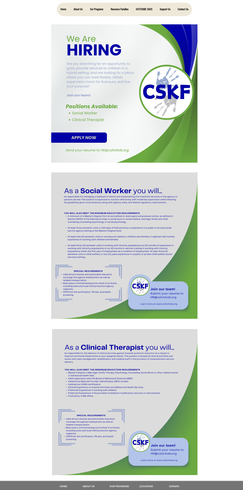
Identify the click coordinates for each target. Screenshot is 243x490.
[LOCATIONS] (146, 486)
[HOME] (63, 486)
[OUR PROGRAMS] (119, 486)
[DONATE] (174, 486)
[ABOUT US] (89, 486)
